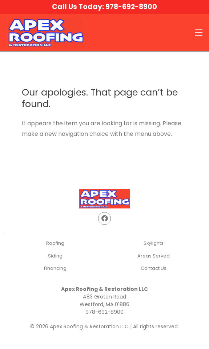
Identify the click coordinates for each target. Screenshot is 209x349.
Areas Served (153, 256)
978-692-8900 (104, 312)
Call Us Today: (104, 7)
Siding (55, 256)
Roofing (55, 243)
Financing (55, 268)
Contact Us (153, 268)
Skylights (154, 243)
